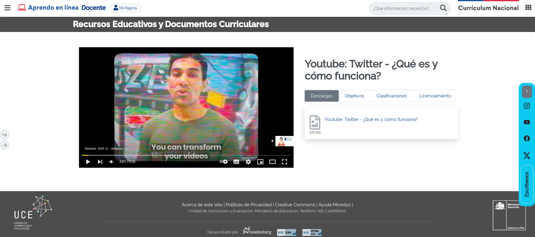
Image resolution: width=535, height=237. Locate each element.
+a (5, 134)
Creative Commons (295, 204)
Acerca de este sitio (202, 204)
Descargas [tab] (321, 96)
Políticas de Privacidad (249, 204)
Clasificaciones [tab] (391, 96)
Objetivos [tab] (354, 96)
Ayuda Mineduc (335, 204)
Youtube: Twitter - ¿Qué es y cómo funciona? (371, 119)
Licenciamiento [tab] (435, 96)
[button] (527, 92)
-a (5, 144)
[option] (526, 106)
